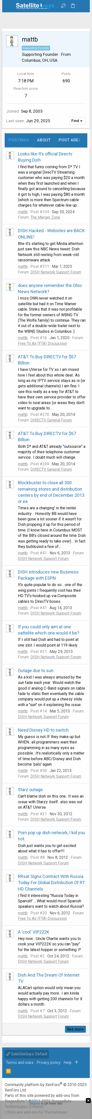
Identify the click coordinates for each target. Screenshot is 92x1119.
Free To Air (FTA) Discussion (42, 343)
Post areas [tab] (71, 139)
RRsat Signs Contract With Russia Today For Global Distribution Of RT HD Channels (51, 882)
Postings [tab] (19, 139)
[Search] (82, 6)
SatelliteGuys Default (26, 1054)
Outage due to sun (35, 670)
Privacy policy (49, 1062)
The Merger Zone (45, 217)
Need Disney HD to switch (43, 730)
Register (34, 1103)
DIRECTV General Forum (51, 420)
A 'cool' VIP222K (33, 932)
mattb (23, 212)
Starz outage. (31, 789)
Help (68, 1062)
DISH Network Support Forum (55, 272)
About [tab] (44, 139)
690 (66, 80)
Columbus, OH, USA (39, 60)
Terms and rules (20, 1062)
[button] (9, 6)
